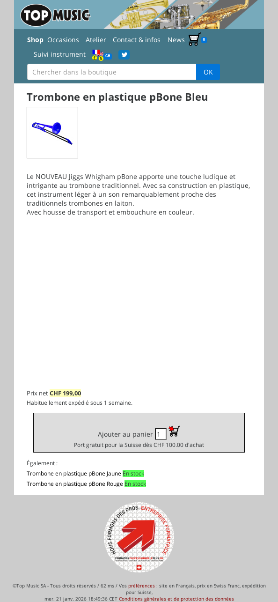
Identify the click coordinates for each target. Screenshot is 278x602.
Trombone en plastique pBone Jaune (74, 473)
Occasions (63, 39)
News (176, 39)
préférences (141, 585)
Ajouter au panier (139, 436)
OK (208, 71)
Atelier (96, 39)
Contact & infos (137, 39)
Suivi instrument (60, 54)
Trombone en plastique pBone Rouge (75, 483)
